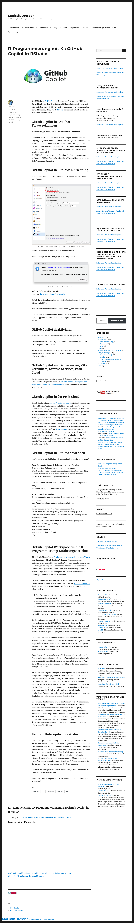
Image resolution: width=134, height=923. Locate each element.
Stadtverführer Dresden (106, 795)
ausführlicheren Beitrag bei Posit (74, 382)
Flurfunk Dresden (104, 599)
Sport (100, 348)
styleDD (100, 630)
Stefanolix (101, 628)
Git (15, 118)
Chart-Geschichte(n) (106, 355)
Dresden (102, 357)
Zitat (99, 366)
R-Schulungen (28, 28)
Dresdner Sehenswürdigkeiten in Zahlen (99, 28)
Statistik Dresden (21, 15)
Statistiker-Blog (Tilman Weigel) (108, 684)
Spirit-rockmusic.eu (104, 791)
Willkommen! (13, 28)
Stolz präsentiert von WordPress (42, 919)
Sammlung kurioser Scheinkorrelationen (111, 677)
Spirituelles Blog (103, 626)
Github (18, 118)
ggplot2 (64, 429)
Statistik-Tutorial (103, 652)
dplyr (58, 429)
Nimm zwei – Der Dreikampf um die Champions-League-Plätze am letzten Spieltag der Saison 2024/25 (110, 473)
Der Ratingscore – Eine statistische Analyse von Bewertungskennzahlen (110, 429)
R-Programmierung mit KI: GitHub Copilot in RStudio (112, 447)
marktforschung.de (104, 647)
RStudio (60, 110)
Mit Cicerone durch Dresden (107, 615)
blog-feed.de (100, 580)
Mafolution (101, 669)
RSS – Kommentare (16, 910)
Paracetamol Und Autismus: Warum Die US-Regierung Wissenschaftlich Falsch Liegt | (111, 420)
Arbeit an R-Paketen (82, 583)
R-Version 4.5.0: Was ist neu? (107, 468)
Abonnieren (117, 321)
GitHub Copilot (51, 101)
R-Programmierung (106, 342)
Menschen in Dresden (105, 610)
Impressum (74, 28)
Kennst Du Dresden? (104, 604)
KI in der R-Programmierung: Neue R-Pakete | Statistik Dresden (46, 817)
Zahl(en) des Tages (104, 353)
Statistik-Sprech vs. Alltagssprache (109, 350)
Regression (103, 344)
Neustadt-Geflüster (104, 621)
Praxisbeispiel (12, 112)
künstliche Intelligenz (15, 120)
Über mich (44, 28)
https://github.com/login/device (52, 294)
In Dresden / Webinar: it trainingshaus (108, 157)
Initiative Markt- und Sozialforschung (110, 752)
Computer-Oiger (103, 595)
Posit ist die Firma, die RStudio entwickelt (49, 385)
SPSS (101, 346)
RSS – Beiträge (15, 908)
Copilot (10, 118)
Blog (55, 28)
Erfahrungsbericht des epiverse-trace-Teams (72, 557)
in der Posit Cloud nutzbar (60, 403)
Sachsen (102, 364)
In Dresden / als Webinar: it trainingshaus (109, 68)
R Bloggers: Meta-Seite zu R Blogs (107, 541)
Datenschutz (13, 32)
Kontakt (63, 28)
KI (22, 118)
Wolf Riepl (11, 107)
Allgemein (101, 337)
